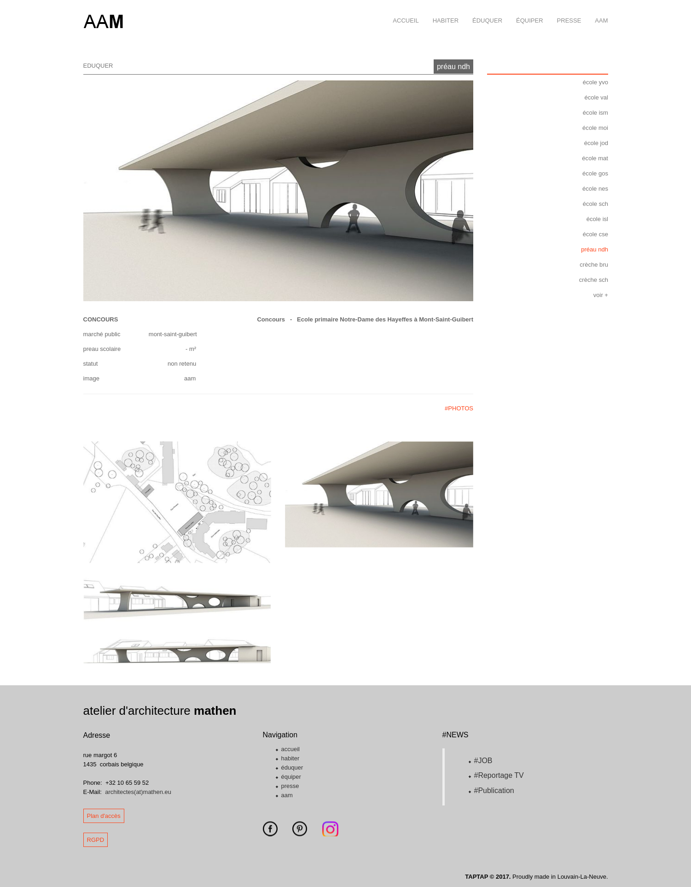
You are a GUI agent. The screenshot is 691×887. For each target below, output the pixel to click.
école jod (596, 143)
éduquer (483, 12)
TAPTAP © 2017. (488, 876)
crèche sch (593, 279)
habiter (442, 12)
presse (565, 12)
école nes (595, 188)
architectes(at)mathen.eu (138, 791)
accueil (402, 12)
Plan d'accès (104, 815)
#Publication (494, 790)
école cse (595, 234)
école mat (595, 158)
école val (596, 97)
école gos (595, 173)
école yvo (595, 82)
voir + (600, 295)
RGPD (96, 839)
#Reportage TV (499, 775)
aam (598, 12)
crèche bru (594, 264)
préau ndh (453, 66)
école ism (595, 112)
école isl (597, 219)
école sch (595, 203)
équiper (526, 12)
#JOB (483, 760)
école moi (595, 127)
